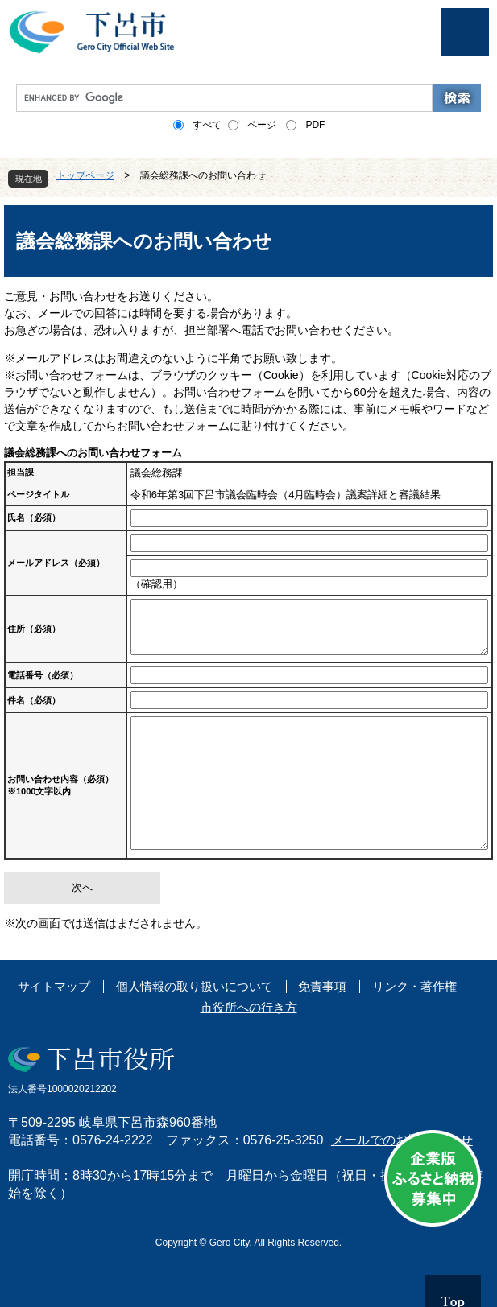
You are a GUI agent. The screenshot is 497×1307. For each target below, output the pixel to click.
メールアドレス (56, 562)
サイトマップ (54, 986)
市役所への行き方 (249, 1007)
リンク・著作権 (414, 986)
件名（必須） (33, 700)
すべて (207, 124)
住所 (33, 628)
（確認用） (156, 584)
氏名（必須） (33, 517)
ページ (261, 124)
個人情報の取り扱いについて (194, 986)
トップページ (85, 175)
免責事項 (322, 986)
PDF (315, 124)
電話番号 (42, 675)
